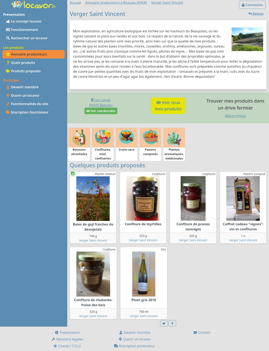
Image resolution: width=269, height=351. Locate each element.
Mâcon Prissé (235, 115)
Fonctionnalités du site (27, 104)
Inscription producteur (134, 346)
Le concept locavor (24, 21)
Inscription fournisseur (27, 112)
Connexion (252, 5)
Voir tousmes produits (168, 106)
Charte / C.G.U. (67, 346)
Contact (201, 332)
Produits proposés (23, 71)
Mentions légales (67, 339)
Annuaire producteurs (26, 54)
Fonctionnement (22, 29)
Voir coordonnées (101, 111)
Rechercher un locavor (27, 38)
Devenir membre (22, 87)
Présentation (67, 332)
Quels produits (20, 62)
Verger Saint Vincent (93, 240)
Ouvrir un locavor (23, 95)
